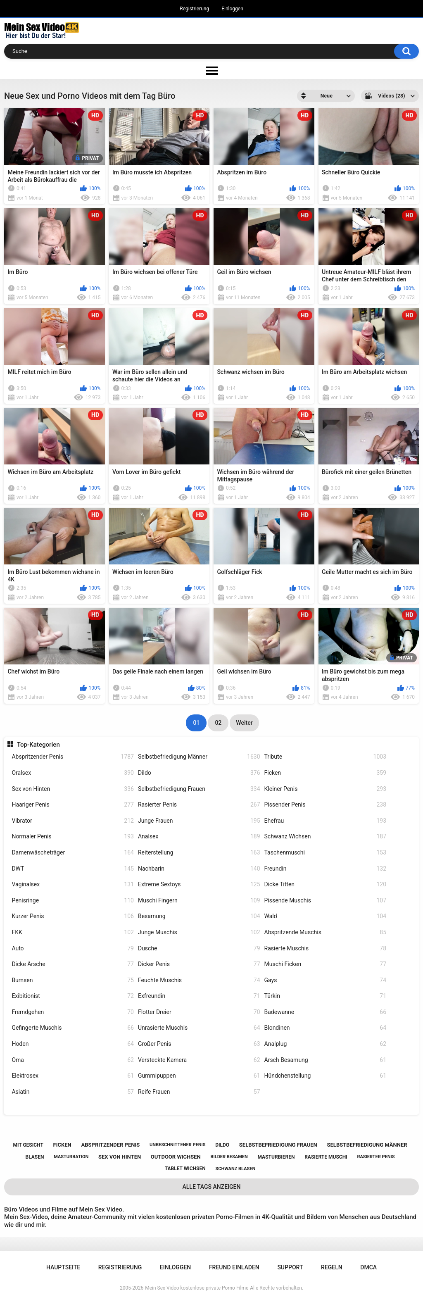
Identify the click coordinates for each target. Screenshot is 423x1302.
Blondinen (325, 1027)
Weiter (244, 722)
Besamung (199, 916)
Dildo (199, 772)
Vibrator (73, 820)
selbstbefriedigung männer (367, 1145)
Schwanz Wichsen (325, 836)
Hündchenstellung (325, 1075)
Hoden (73, 1043)
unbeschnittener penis (177, 1144)
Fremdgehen (73, 1012)
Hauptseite (63, 1267)
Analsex (199, 836)
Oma (73, 1060)
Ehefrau (325, 820)
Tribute (325, 756)
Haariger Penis (73, 804)
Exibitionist (73, 996)
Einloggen (232, 9)
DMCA (368, 1267)
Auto (73, 948)
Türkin (325, 996)
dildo (222, 1145)
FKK (73, 932)
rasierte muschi (325, 1157)
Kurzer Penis (73, 916)
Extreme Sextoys (199, 884)
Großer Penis (199, 1043)
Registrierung (194, 9)
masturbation (71, 1156)
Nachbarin (199, 868)
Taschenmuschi (325, 852)
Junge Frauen (199, 820)
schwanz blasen (235, 1168)
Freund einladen (234, 1267)
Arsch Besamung (325, 1060)
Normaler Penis (73, 836)
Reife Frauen (199, 1091)
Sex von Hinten (73, 789)
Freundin (325, 868)
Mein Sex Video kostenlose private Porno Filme (196, 1288)
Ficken (325, 772)
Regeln (331, 1267)
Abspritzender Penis (73, 756)
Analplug (325, 1043)
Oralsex (73, 772)
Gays (325, 980)
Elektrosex (73, 1075)
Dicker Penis (199, 964)
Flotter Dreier (199, 1012)
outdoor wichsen (176, 1157)
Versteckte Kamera (199, 1060)
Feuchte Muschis (199, 980)
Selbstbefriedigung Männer (199, 756)
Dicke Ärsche (73, 964)
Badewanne (325, 1012)
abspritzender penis (110, 1145)
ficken (62, 1145)
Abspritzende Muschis (325, 932)
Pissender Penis (325, 804)
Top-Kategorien (38, 744)
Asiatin (73, 1091)
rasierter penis (375, 1156)
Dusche (199, 948)
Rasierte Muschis (325, 948)
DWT (73, 868)
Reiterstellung (199, 852)
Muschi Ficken (325, 964)
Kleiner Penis (325, 789)
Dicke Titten (325, 884)
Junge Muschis (199, 932)
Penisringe (73, 900)
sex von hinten (119, 1157)
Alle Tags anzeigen (212, 1186)
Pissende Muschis (325, 900)
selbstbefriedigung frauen (278, 1145)
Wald (325, 916)
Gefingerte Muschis (73, 1027)
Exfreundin (199, 996)
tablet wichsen (185, 1168)
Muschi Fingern (199, 900)
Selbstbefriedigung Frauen (199, 789)
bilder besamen (228, 1156)
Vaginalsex (73, 884)
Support (290, 1267)
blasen (34, 1157)
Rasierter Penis (199, 804)
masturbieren (276, 1157)
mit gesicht (28, 1145)
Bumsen (73, 980)
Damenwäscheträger (73, 852)
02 (218, 722)
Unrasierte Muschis (199, 1027)
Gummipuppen (199, 1075)
